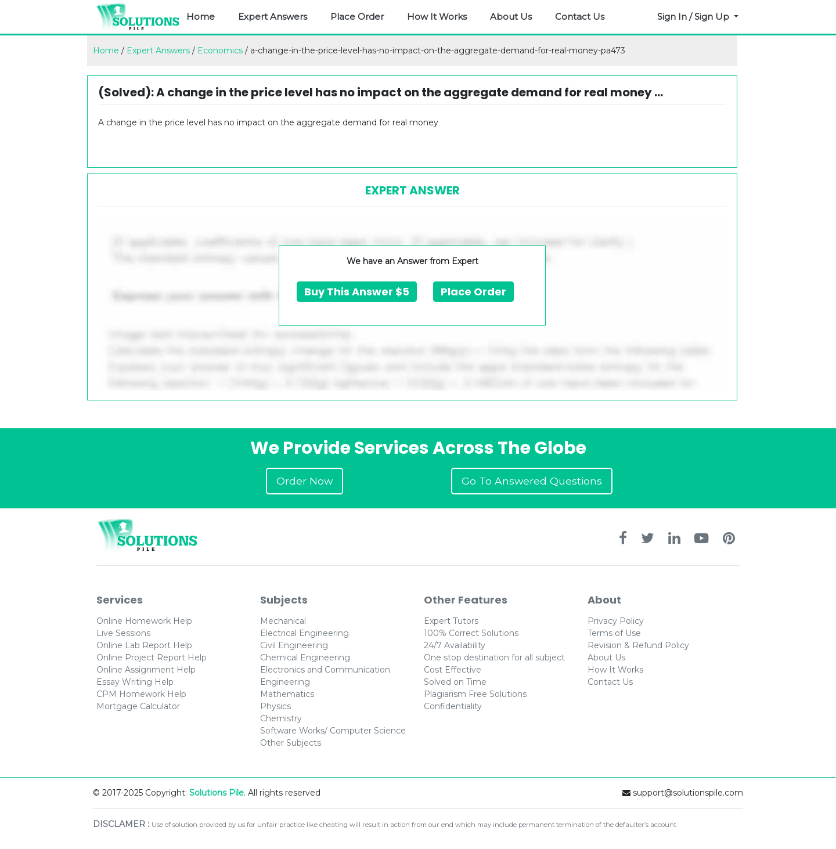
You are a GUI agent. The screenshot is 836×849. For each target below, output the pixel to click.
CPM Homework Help (141, 694)
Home (200, 16)
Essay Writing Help (135, 682)
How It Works (437, 16)
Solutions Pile (216, 792)
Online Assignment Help (146, 669)
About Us (511, 16)
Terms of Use (614, 633)
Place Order (357, 16)
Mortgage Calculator (138, 706)
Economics (220, 50)
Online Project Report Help (151, 657)
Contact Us (579, 16)
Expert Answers (272, 16)
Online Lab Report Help (144, 645)
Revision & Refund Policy (638, 645)
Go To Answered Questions (532, 481)
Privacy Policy (616, 621)
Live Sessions (123, 633)
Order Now (304, 481)
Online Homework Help (144, 621)
